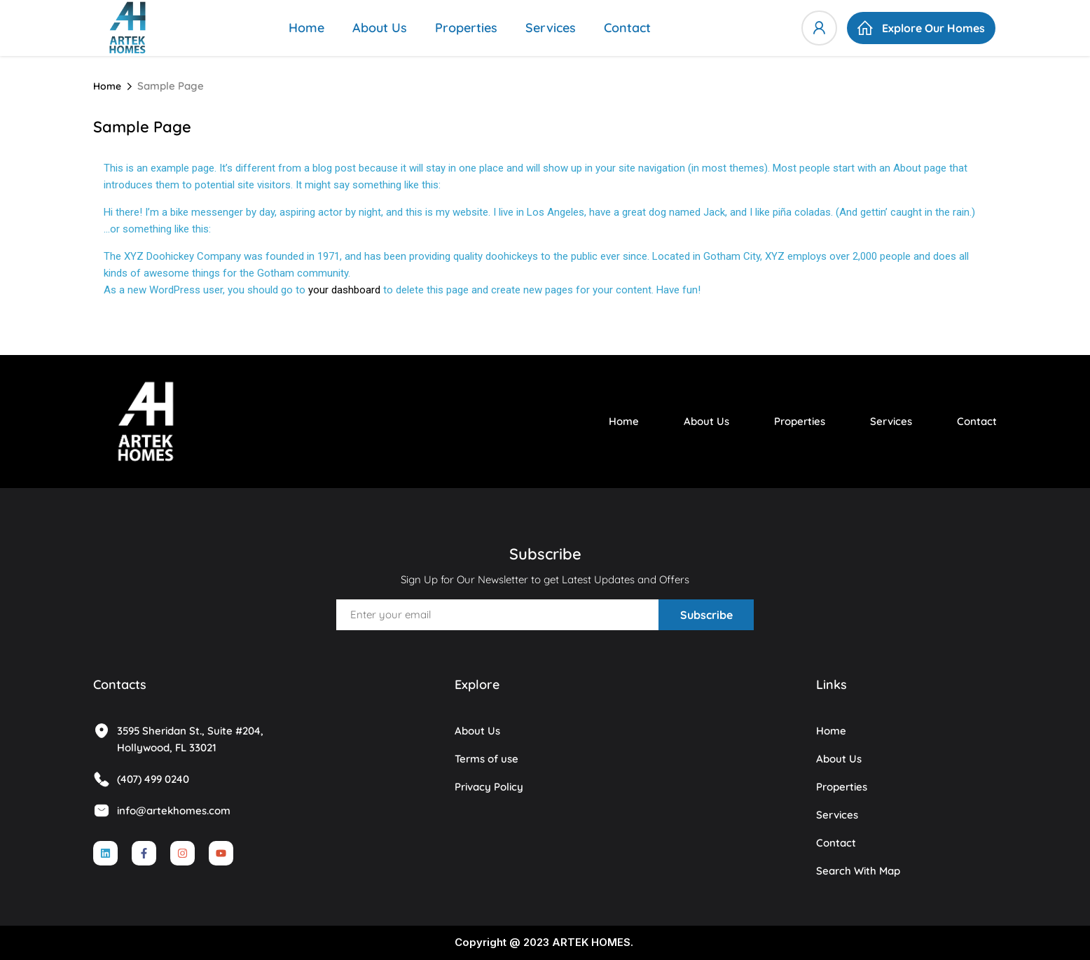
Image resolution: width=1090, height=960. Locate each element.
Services (550, 28)
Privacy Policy (489, 786)
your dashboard (344, 290)
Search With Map (858, 870)
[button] (921, 28)
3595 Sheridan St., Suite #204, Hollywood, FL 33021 (178, 738)
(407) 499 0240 (141, 779)
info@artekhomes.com (161, 810)
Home (306, 28)
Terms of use (486, 758)
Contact (627, 28)
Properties (466, 28)
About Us (379, 28)
